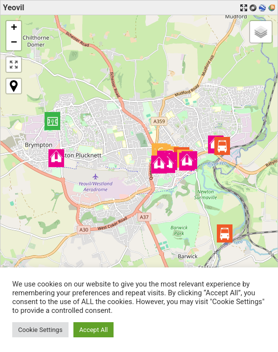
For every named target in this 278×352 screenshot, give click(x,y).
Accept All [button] (93, 329)
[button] (222, 146)
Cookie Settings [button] (40, 329)
